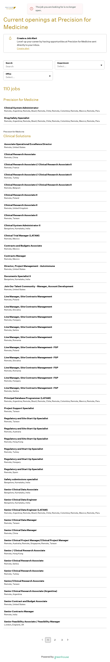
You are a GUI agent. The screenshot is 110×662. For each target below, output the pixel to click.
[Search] (28, 66)
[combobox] (57, 66)
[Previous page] (42, 640)
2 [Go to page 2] (55, 640)
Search (9, 63)
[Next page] (67, 640)
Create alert (23, 48)
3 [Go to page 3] (62, 640)
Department (63, 63)
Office (8, 74)
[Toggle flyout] (101, 65)
